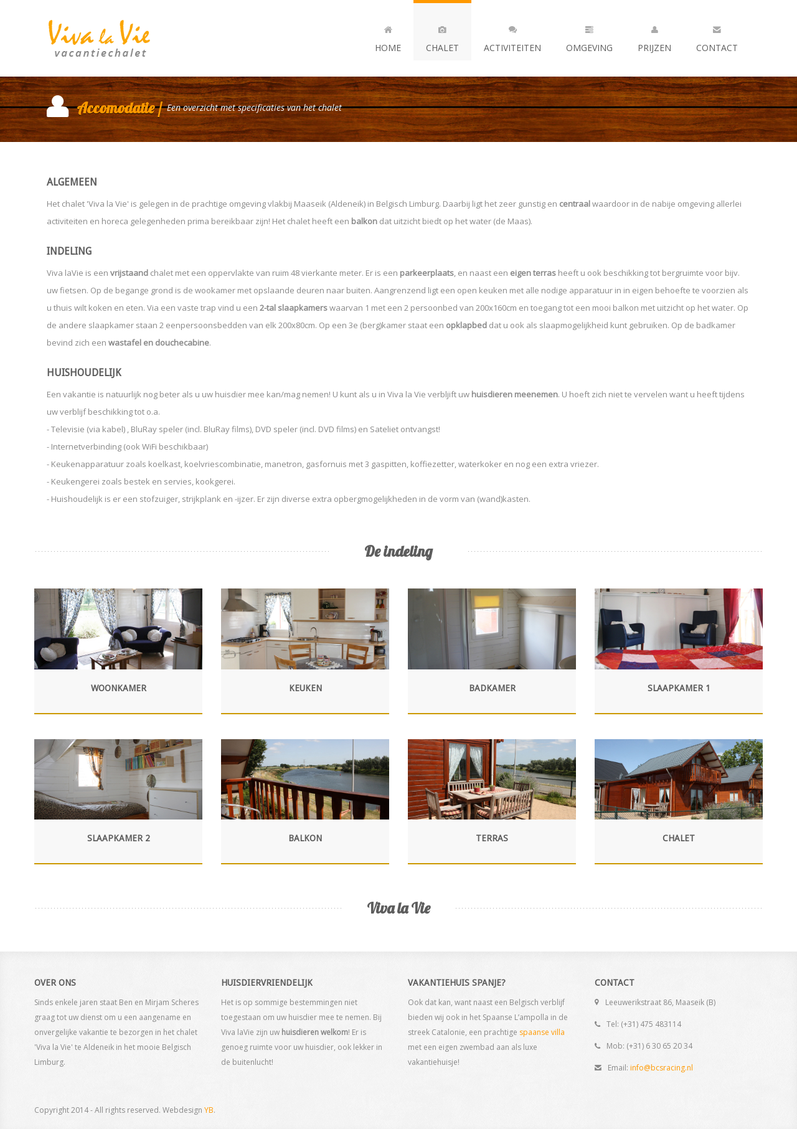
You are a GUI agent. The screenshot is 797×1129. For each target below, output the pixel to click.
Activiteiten (512, 36)
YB (209, 1110)
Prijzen (654, 36)
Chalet (442, 36)
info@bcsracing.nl (661, 1067)
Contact (717, 36)
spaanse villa (542, 1032)
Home (388, 36)
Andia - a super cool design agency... (121, 38)
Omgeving (589, 36)
